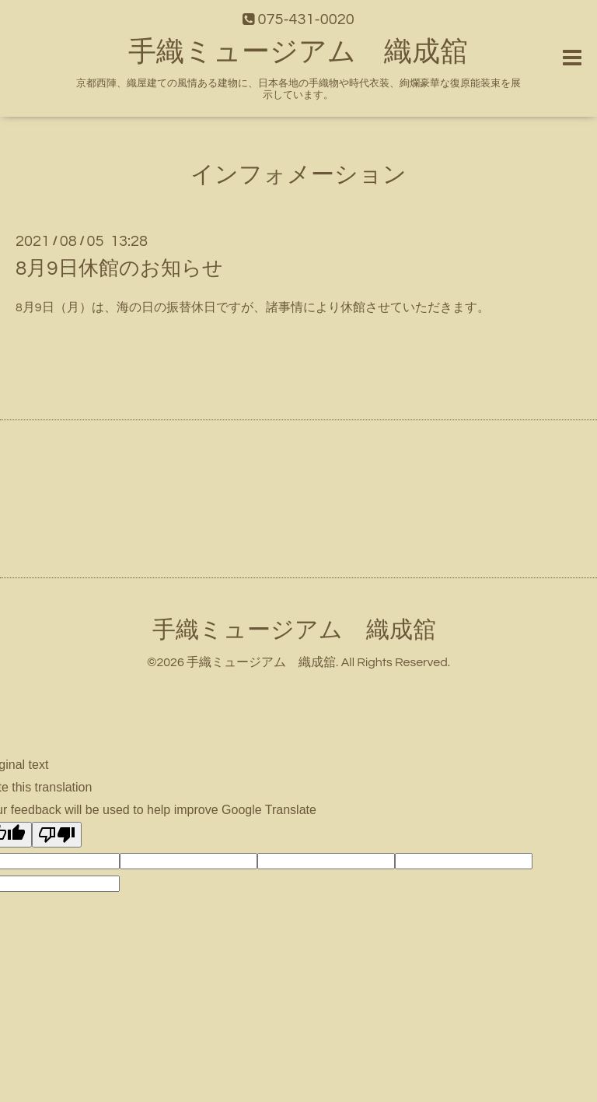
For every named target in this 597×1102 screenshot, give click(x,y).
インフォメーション (298, 175)
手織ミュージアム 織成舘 (298, 52)
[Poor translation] (57, 835)
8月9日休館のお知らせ (119, 268)
